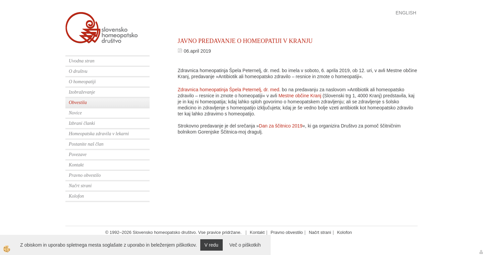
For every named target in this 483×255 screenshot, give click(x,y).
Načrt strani (80, 185)
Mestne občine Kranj (299, 95)
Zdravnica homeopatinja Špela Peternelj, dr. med (228, 89)
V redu (211, 245)
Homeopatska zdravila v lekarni (99, 133)
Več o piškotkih (245, 245)
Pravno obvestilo (85, 175)
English (406, 12)
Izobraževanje (82, 92)
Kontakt (76, 164)
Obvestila (78, 102)
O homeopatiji (82, 81)
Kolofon (76, 196)
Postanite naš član (86, 144)
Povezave (78, 154)
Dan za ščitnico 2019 (281, 126)
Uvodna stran (82, 60)
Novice (75, 112)
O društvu (78, 71)
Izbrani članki (82, 123)
